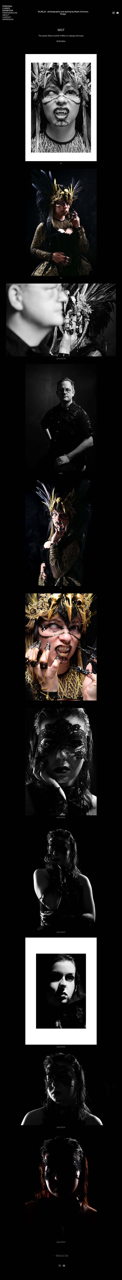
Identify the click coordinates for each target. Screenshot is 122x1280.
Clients (6, 8)
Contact (6, 17)
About (5, 15)
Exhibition (7, 10)
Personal (7, 6)
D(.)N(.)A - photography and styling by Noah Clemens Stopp (63, 12)
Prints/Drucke (9, 13)
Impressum (7, 19)
